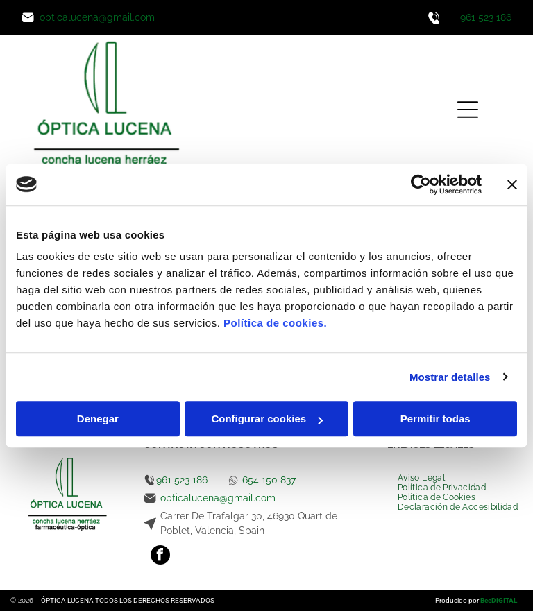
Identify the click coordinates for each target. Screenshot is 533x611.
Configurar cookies (267, 418)
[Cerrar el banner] (512, 184)
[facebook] (160, 556)
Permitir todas (435, 418)
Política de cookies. (275, 323)
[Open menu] (467, 109)
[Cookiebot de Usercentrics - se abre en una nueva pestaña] (421, 184)
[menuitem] (421, 478)
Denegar (98, 418)
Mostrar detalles (450, 377)
